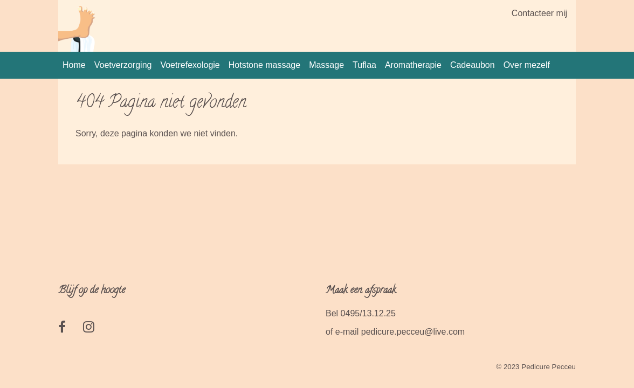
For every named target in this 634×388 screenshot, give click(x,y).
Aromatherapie (413, 65)
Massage (326, 65)
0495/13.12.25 (368, 313)
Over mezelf (527, 65)
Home (74, 65)
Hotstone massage (264, 65)
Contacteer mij (539, 13)
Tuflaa (364, 65)
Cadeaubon (472, 65)
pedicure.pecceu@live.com (413, 331)
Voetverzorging (123, 65)
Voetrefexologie (189, 65)
